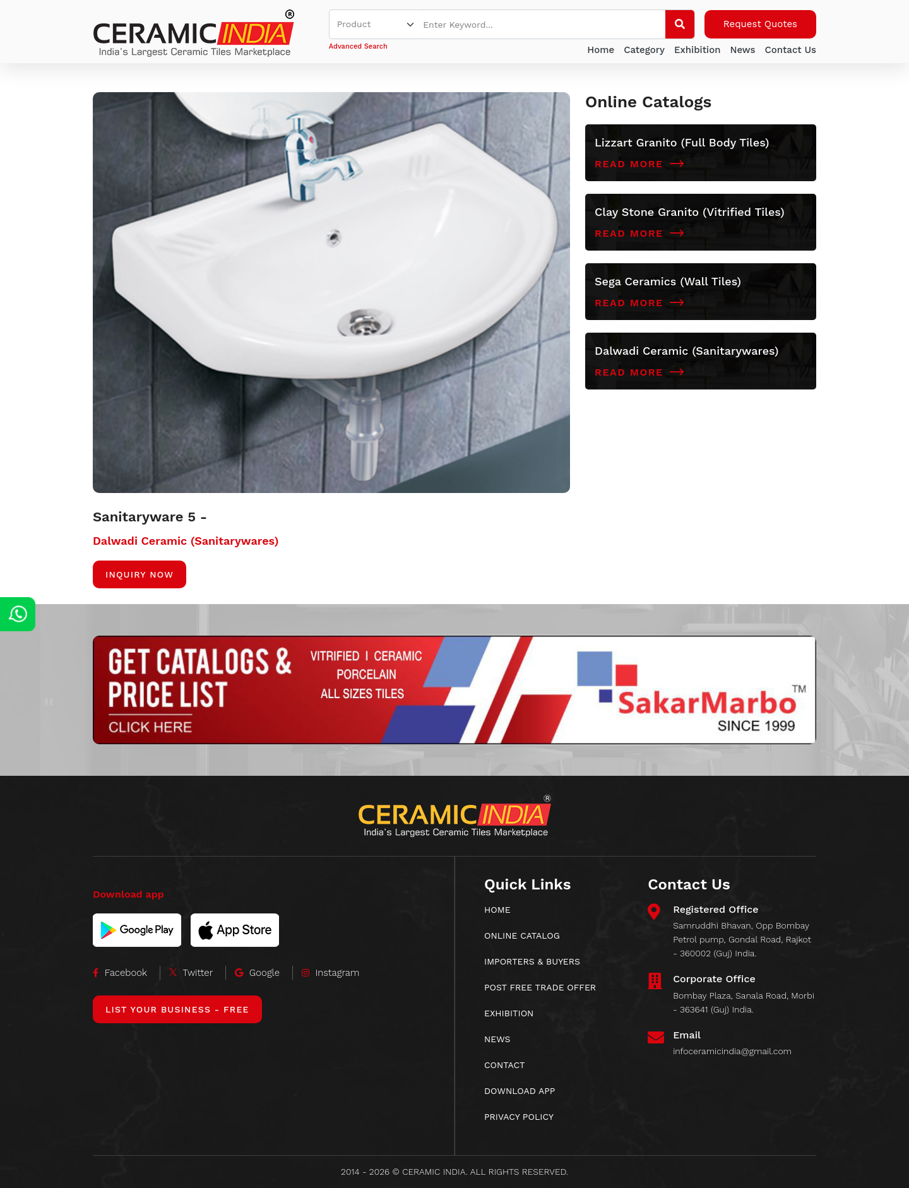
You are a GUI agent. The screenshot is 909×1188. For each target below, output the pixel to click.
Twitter (191, 972)
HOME (497, 910)
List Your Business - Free (177, 1009)
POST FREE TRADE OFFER (540, 987)
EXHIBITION (508, 1013)
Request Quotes (760, 24)
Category (644, 50)
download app (519, 1091)
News (742, 50)
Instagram (331, 972)
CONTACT (504, 1065)
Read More (639, 164)
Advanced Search (358, 46)
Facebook (120, 972)
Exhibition (697, 50)
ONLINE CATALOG (522, 935)
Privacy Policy (519, 1117)
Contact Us (790, 50)
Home (600, 50)
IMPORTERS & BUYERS (532, 961)
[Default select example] (376, 24)
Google (257, 972)
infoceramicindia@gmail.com (732, 1051)
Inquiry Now (139, 574)
